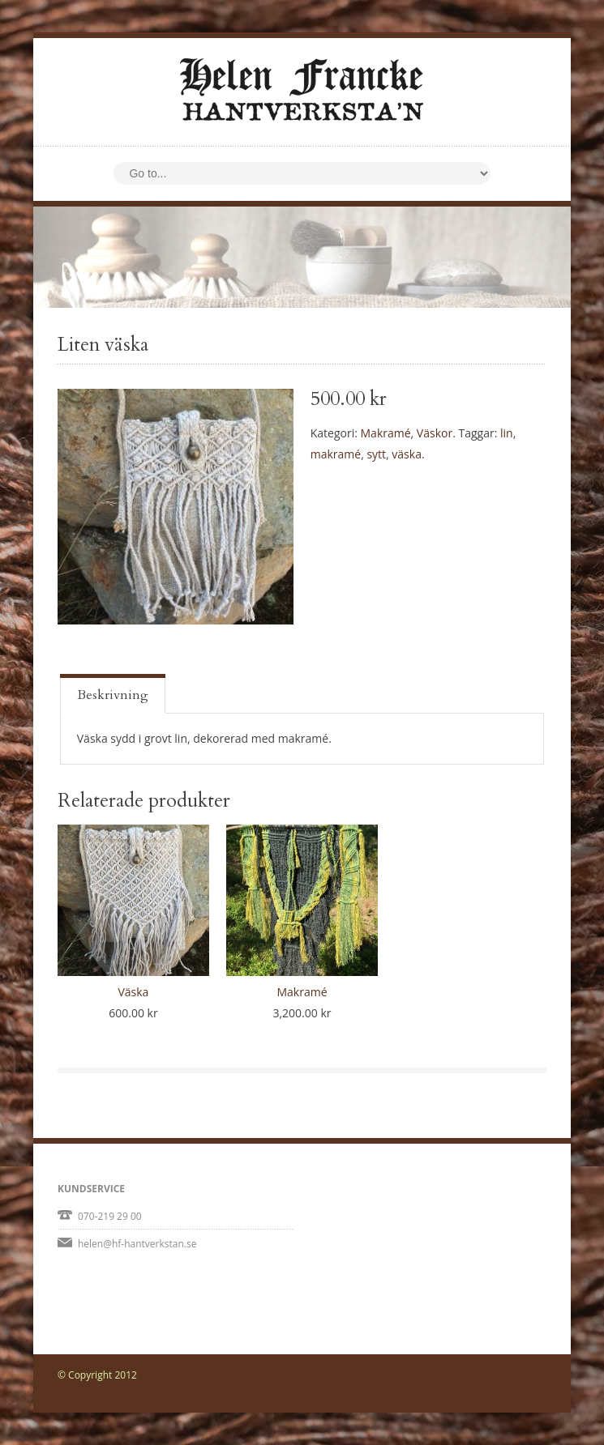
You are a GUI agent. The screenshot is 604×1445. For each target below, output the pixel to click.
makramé (336, 454)
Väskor (434, 433)
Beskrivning (112, 695)
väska (407, 454)
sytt (376, 454)
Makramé (386, 433)
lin (506, 433)
